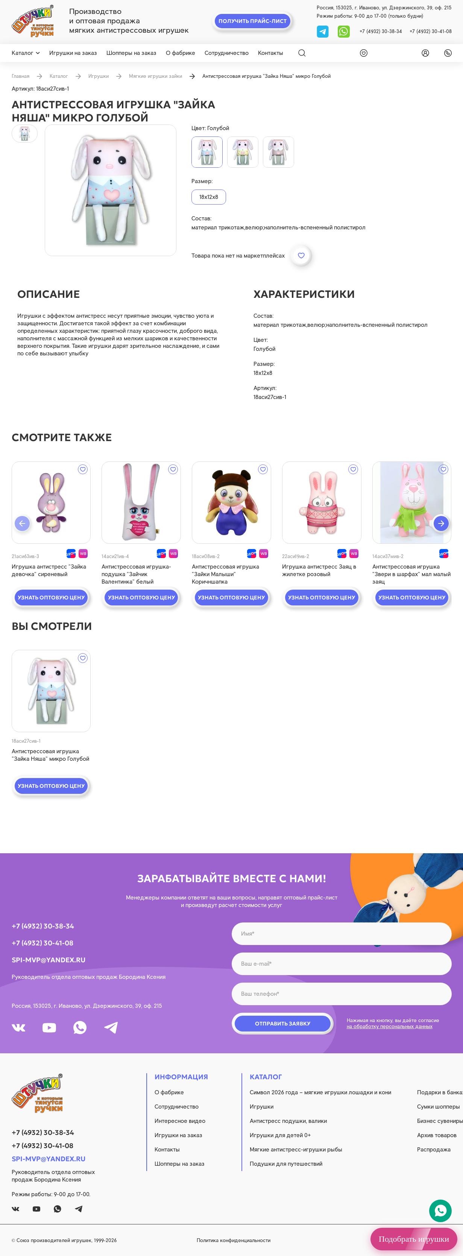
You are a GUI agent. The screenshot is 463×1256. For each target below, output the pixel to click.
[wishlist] (362, 53)
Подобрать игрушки (414, 1239)
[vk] (18, 1028)
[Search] (302, 53)
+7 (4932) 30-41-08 (431, 31)
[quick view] (51, 502)
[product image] (110, 190)
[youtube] (49, 1028)
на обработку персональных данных (390, 1026)
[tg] (323, 31)
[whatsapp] (344, 31)
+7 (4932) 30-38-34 (381, 31)
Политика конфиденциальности (233, 1240)
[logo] (32, 21)
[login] (424, 53)
